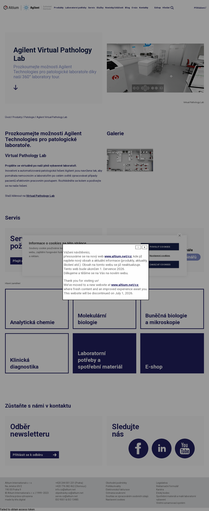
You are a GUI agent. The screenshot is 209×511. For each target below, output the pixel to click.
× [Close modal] (144, 247)
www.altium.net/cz (118, 256)
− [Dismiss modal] (138, 247)
